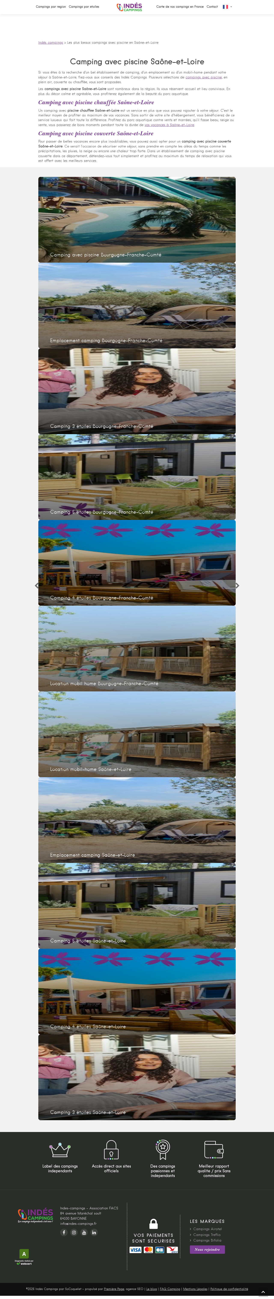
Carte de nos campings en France (180, 6)
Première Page (114, 1289)
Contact (212, 6)
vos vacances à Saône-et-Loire (169, 125)
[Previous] (36, 586)
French (225, 6)
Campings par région (51, 6)
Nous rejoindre (207, 1249)
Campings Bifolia (207, 1240)
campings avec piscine (204, 77)
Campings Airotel (207, 1229)
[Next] (237, 586)
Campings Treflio (206, 1235)
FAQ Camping (170, 1289)
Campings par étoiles (84, 6)
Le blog (151, 1289)
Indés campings (50, 43)
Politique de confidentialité (229, 1289)
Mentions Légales (195, 1289)
